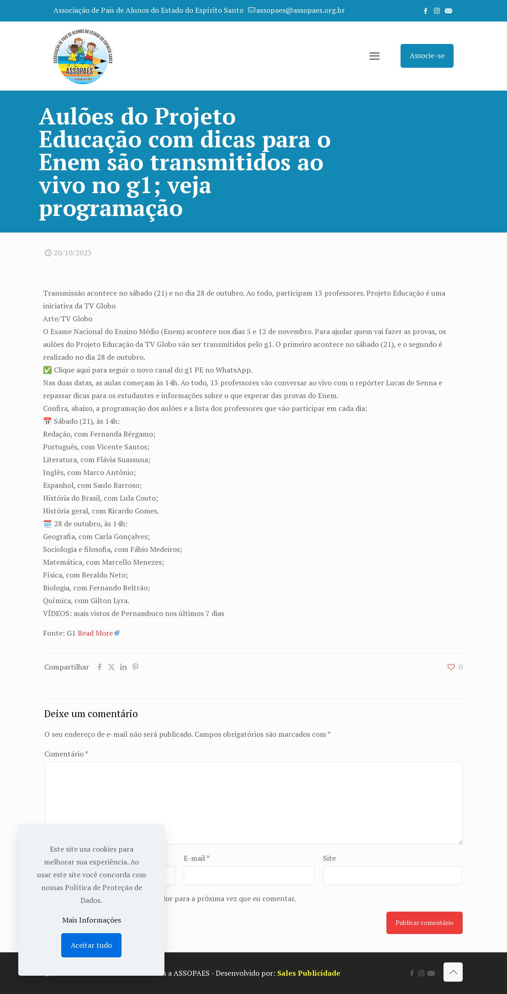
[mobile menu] (374, 56)
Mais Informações (91, 920)
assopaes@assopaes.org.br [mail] (300, 10)
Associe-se (427, 55)
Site (329, 858)
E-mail (197, 858)
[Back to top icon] (453, 972)
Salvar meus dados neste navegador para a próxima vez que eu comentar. (175, 898)
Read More (95, 633)
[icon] (448, 10)
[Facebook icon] (425, 10)
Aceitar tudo (91, 945)
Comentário (66, 754)
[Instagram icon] (436, 10)
